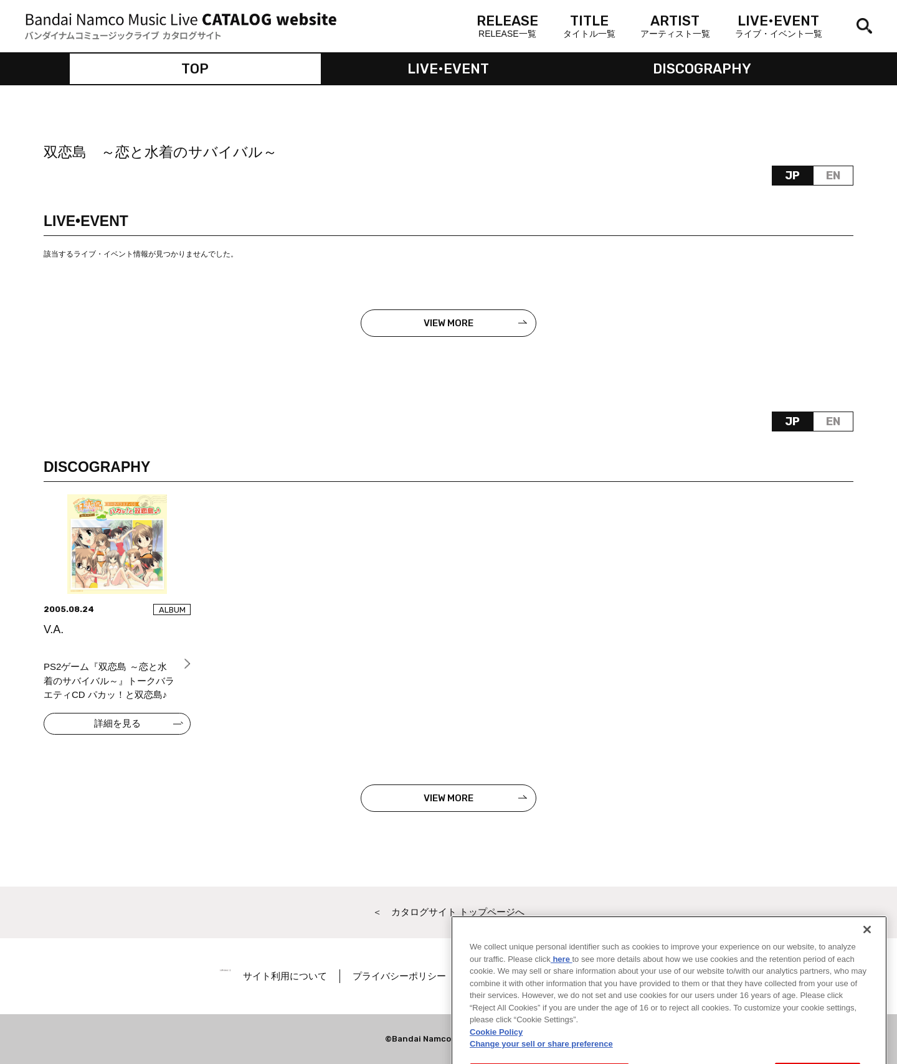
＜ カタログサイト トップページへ (448, 911)
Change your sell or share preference (541, 1059)
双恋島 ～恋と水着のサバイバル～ (160, 152)
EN (833, 175)
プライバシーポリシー (434, 976)
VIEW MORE (448, 323)
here (561, 974)
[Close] (867, 944)
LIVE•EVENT (448, 68)
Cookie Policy (496, 1047)
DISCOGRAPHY (702, 68)
